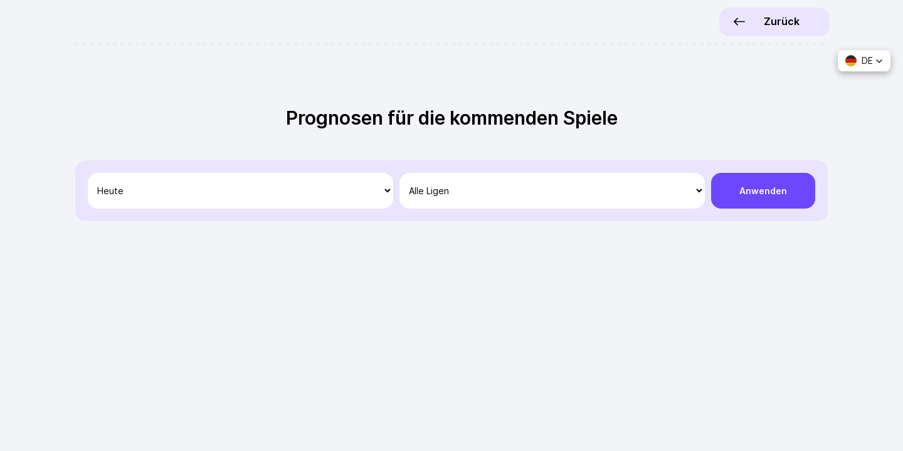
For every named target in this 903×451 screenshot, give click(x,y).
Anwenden (763, 190)
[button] (864, 60)
